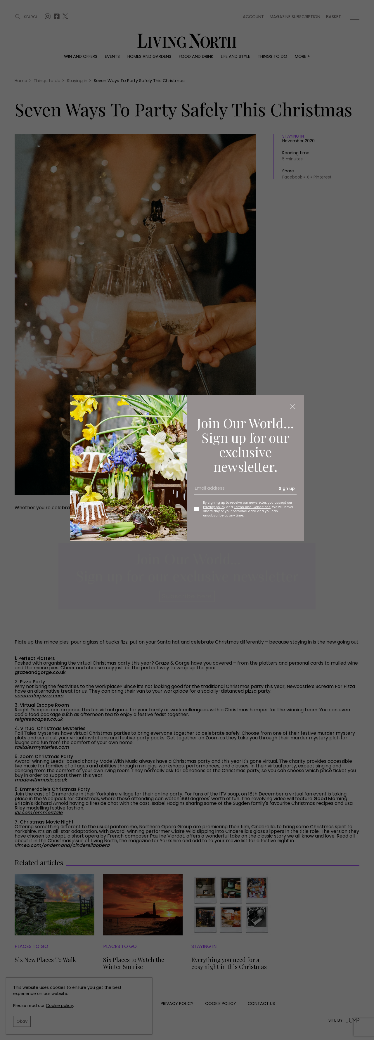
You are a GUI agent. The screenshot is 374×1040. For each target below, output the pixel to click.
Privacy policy (214, 507)
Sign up (287, 488)
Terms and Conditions (252, 507)
